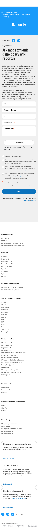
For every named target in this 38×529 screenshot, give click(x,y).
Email (6, 104)
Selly (3, 320)
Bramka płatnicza (7, 390)
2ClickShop (5, 307)
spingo (3, 410)
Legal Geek (5, 367)
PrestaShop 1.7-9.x (7, 264)
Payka (3, 406)
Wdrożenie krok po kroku (10, 343)
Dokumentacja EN (7, 434)
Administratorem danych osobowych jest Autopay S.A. (16, 185)
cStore (3, 317)
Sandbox (4, 241)
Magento (4, 257)
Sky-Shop (4, 312)
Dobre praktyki (6, 345)
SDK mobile (5, 238)
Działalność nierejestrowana (11, 372)
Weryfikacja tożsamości (9, 424)
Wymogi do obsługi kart (9, 358)
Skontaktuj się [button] (8, 507)
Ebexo (3, 324)
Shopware (4, 271)
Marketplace (5, 332)
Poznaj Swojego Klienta (9, 365)
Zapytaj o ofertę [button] (8, 459)
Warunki (33, 200)
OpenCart (4, 269)
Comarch (4, 315)
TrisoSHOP (5, 329)
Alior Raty (4, 408)
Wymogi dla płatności (8, 355)
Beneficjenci (5, 375)
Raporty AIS (5, 426)
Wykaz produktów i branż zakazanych (14, 360)
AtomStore (5, 305)
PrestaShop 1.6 (6, 261)
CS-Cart (4, 276)
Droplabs (4, 327)
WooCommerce (6, 266)
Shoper (3, 302)
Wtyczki (4, 392)
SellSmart (4, 310)
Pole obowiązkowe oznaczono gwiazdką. (12, 182)
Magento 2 (5, 259)
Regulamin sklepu (7, 348)
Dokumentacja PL (7, 431)
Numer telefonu (10, 110)
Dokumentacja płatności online (12, 243)
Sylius (3, 274)
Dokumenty (5, 387)
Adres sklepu (9, 122)
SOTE (3, 322)
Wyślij (19, 191)
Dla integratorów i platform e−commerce (15, 370)
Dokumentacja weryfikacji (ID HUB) (13, 246)
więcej (25, 170)
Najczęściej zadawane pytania (11, 362)
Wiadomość (9, 129)
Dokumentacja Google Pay (10, 290)
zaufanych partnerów (16, 177)
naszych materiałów (19, 498)
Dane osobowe (6, 350)
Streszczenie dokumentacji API (12, 287)
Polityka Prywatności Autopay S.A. (10, 523)
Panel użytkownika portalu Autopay (13, 353)
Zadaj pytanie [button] (7, 484)
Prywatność (26, 200)
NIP (6, 116)
